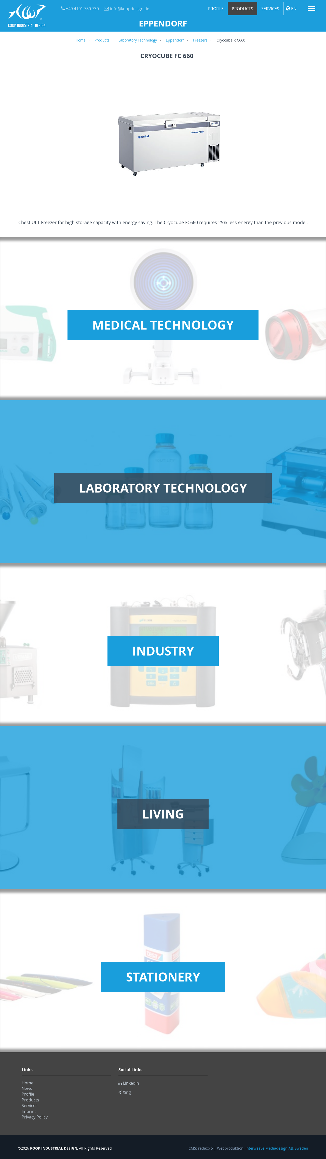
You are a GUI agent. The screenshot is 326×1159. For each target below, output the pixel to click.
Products (242, 8)
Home (81, 40)
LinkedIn (128, 1083)
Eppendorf (175, 40)
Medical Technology (163, 325)
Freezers (200, 40)
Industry (163, 651)
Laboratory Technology (137, 40)
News (27, 1088)
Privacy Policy (35, 1117)
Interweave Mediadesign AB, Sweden (277, 1148)
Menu (311, 8)
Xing (124, 1092)
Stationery (163, 977)
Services (270, 8)
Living (163, 814)
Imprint (29, 1111)
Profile (216, 8)
